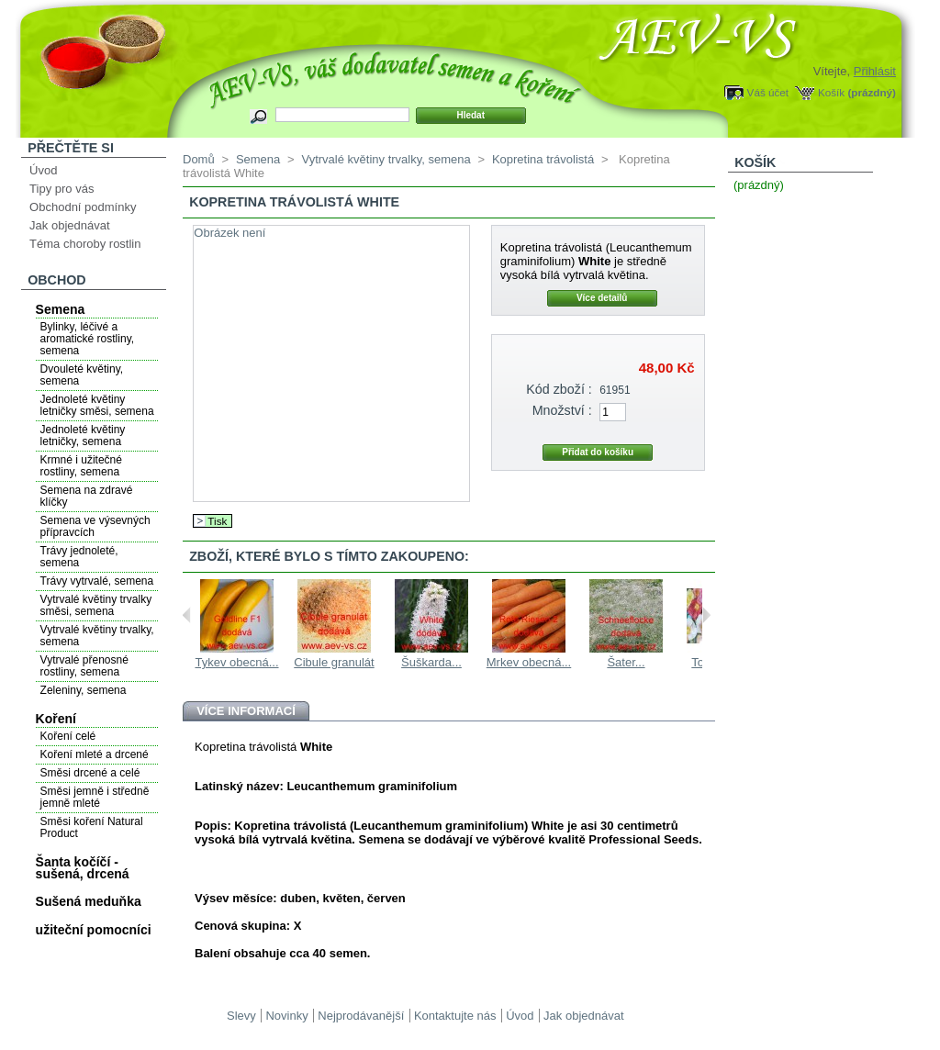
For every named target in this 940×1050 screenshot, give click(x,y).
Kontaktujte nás (455, 1015)
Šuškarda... (431, 662)
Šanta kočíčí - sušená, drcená (82, 868)
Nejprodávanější (361, 1015)
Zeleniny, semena (83, 690)
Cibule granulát (334, 662)
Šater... (625, 662)
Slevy (241, 1015)
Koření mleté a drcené (94, 754)
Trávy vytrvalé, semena (97, 581)
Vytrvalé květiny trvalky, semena (97, 635)
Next (706, 615)
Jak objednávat (69, 225)
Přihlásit (875, 71)
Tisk (217, 521)
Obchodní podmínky (82, 207)
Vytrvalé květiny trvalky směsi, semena (96, 605)
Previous (187, 615)
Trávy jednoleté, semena (79, 556)
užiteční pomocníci (93, 929)
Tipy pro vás (61, 188)
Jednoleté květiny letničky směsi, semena (97, 405)
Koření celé (68, 736)
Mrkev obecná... (529, 662)
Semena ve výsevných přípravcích (95, 526)
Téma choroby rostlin (84, 244)
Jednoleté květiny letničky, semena (83, 435)
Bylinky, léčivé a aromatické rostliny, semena (87, 338)
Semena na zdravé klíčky (86, 496)
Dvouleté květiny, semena (82, 375)
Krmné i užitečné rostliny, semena (81, 465)
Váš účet (768, 92)
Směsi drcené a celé (90, 772)
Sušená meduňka (88, 901)
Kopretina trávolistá (543, 159)
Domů (199, 159)
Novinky (286, 1015)
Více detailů (602, 298)
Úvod (43, 170)
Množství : (562, 410)
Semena (60, 309)
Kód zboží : (559, 389)
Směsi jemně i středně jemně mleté (95, 797)
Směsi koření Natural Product (91, 827)
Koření (56, 718)
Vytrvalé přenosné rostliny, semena (84, 665)
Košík (831, 92)
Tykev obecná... (236, 662)
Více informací (246, 711)
